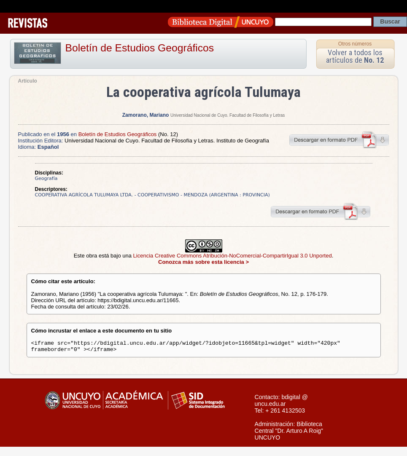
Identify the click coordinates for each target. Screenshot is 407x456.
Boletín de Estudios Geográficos (139, 48)
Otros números (355, 44)
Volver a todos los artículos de (355, 56)
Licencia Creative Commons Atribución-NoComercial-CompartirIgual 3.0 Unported (232, 255)
